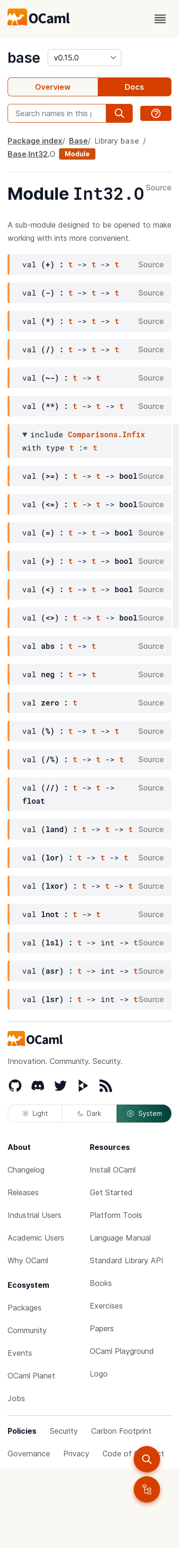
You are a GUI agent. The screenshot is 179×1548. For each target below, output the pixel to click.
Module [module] (77, 154)
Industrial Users (34, 1215)
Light (35, 1113)
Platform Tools (116, 1215)
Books (101, 1283)
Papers (102, 1328)
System (144, 1113)
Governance (29, 1453)
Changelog (26, 1169)
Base (78, 140)
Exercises (106, 1305)
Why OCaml (28, 1260)
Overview (52, 87)
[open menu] (160, 18)
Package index (35, 140)
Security (64, 1431)
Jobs (16, 1398)
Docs (134, 87)
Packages (25, 1307)
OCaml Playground (122, 1351)
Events (20, 1353)
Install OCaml (113, 1169)
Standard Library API (126, 1260)
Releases (23, 1192)
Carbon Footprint (121, 1431)
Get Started (111, 1192)
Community (27, 1330)
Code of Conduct (133, 1453)
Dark (89, 1113)
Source (158, 188)
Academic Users (36, 1237)
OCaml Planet (31, 1375)
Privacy (76, 1453)
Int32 (38, 154)
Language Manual (120, 1237)
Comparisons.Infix (106, 434)
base (24, 57)
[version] (84, 57)
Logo (99, 1373)
